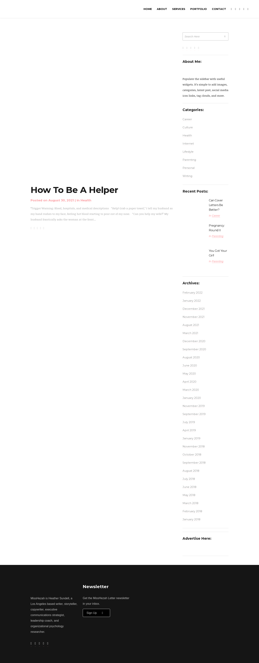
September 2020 (194, 349)
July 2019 (189, 422)
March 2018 (190, 503)
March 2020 (191, 389)
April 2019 (189, 430)
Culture (188, 127)
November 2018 (194, 446)
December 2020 (194, 341)
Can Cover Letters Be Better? (216, 205)
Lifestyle (188, 151)
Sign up (96, 613)
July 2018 (189, 479)
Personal (189, 168)
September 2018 (194, 462)
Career (187, 119)
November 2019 (194, 406)
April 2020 (189, 381)
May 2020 (189, 373)
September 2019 (194, 414)
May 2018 (189, 495)
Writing (187, 176)
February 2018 (192, 511)
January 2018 (191, 519)
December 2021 (194, 308)
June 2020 (190, 365)
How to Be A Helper (74, 190)
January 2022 (192, 300)
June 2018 (189, 487)
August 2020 (191, 357)
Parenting (189, 159)
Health (86, 200)
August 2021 (191, 325)
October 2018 (192, 454)
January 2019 (191, 438)
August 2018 (191, 470)
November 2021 (194, 317)
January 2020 (192, 398)
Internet (188, 143)
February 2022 (193, 292)
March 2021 (190, 333)
